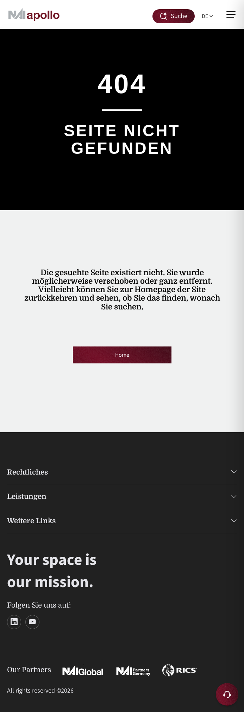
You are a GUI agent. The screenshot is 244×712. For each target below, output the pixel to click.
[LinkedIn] (14, 622)
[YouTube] (32, 622)
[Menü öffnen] (231, 14)
